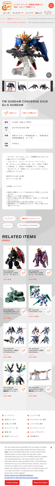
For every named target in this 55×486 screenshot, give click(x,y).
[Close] (51, 449)
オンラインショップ (37, 428)
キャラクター (9, 218)
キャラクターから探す (38, 419)
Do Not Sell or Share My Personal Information (21, 480)
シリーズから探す (36, 423)
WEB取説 (34, 436)
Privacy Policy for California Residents (19, 477)
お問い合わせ (18, 445)
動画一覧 (8, 432)
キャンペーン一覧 (11, 428)
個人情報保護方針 (38, 445)
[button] (3, 86)
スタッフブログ (37, 432)
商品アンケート (11, 436)
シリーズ (8, 225)
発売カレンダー (10, 419)
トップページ (10, 415)
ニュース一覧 (35, 415)
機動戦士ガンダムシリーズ (31, 218)
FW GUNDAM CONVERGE (28, 225)
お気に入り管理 (10, 423)
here (6, 454)
